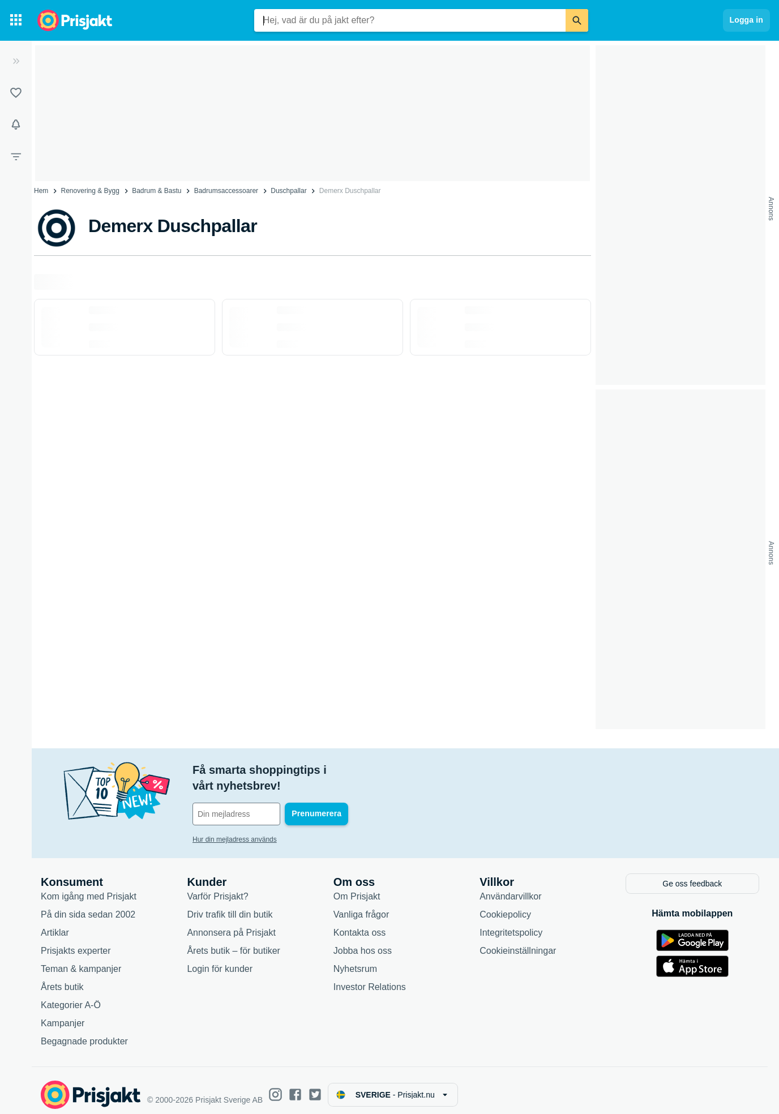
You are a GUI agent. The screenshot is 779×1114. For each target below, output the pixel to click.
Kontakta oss (359, 923)
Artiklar (55, 923)
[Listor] (16, 93)
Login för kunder (219, 960)
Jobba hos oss (362, 941)
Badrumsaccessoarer (226, 191)
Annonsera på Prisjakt (231, 923)
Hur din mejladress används (234, 824)
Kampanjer (62, 1014)
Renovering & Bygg (90, 191)
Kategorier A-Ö (71, 996)
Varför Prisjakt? (217, 887)
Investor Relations (369, 978)
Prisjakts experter (76, 941)
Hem (41, 191)
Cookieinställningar (518, 941)
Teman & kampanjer (81, 960)
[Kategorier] (16, 20)
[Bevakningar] (16, 124)
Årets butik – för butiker (233, 941)
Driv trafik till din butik (229, 905)
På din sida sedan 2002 (88, 905)
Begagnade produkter (84, 1032)
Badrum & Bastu (156, 191)
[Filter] (16, 156)
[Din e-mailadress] (266, 798)
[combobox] (410, 20)
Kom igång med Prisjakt (88, 887)
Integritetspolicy (511, 923)
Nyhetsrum (355, 960)
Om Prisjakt (356, 887)
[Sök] (577, 20)
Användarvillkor (510, 887)
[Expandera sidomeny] (16, 61)
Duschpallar (288, 191)
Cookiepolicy (505, 905)
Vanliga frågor (361, 905)
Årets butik (62, 978)
